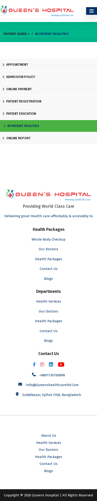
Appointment (15, 65)
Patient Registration (21, 101)
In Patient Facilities (21, 126)
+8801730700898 (52, 375)
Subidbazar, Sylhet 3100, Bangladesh (51, 395)
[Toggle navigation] (91, 11)
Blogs (48, 279)
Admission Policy (18, 77)
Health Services (48, 301)
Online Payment (17, 89)
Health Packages (48, 259)
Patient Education (19, 114)
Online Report (16, 138)
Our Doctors (48, 249)
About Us (48, 435)
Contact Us (49, 269)
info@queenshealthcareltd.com (52, 385)
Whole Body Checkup (48, 239)
